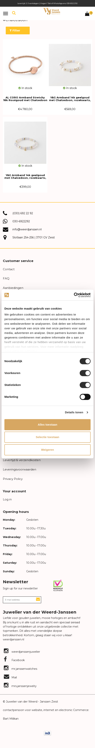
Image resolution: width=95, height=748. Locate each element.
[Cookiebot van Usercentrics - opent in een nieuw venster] (74, 294)
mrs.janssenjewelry (20, 686)
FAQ (6, 278)
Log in (7, 499)
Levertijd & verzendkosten (22, 460)
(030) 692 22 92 (22, 213)
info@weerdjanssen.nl (27, 229)
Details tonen (74, 412)
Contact (9, 269)
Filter (15, 30)
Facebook (14, 660)
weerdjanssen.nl (13, 639)
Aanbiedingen (13, 288)
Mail (10, 677)
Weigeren (47, 449)
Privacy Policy (13, 479)
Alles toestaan (47, 424)
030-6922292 (21, 221)
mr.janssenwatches (20, 669)
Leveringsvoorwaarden (19, 469)
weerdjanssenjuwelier (22, 651)
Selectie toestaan (47, 437)
